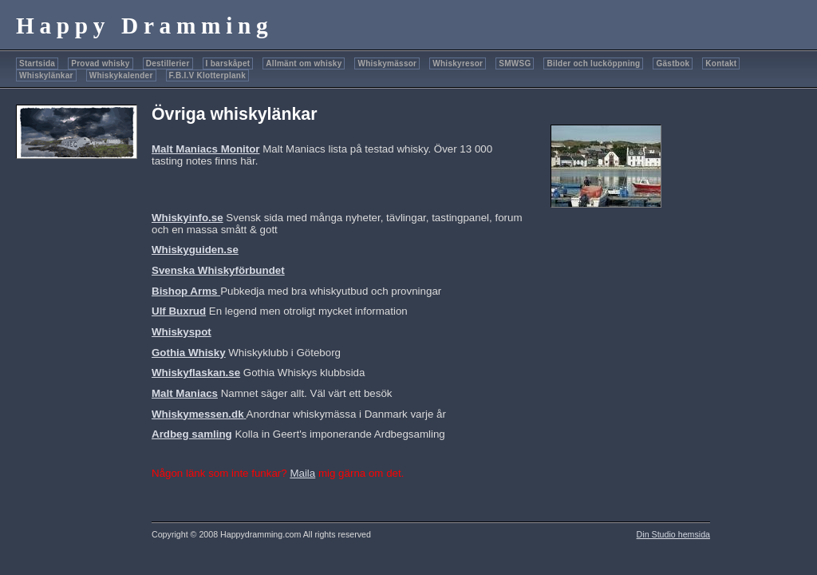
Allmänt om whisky (303, 63)
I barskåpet (228, 63)
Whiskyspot (181, 332)
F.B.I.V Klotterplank (207, 75)
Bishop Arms (186, 291)
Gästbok (672, 63)
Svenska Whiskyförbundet (218, 270)
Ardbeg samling (192, 434)
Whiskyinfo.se (187, 218)
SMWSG (515, 63)
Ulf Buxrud (179, 311)
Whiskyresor (457, 63)
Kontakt (720, 63)
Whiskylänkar (46, 75)
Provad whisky (100, 63)
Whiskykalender (121, 75)
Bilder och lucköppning (593, 63)
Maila (302, 473)
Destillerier (168, 63)
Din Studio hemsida (673, 534)
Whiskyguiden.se (195, 250)
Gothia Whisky (189, 353)
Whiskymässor (386, 63)
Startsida (37, 63)
